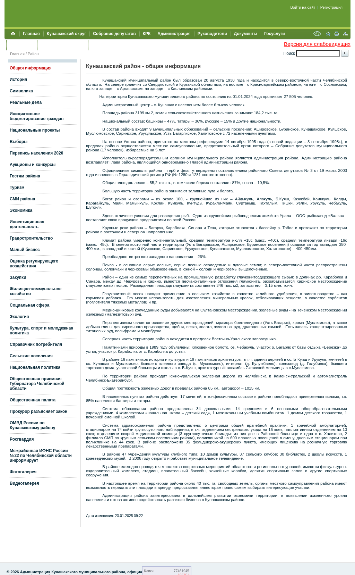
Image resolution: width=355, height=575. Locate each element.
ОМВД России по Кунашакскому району (32, 425)
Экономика (21, 210)
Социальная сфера (29, 305)
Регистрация (331, 7)
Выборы (18, 141)
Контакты (50, 44)
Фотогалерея (23, 471)
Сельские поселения (31, 355)
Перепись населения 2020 (36, 153)
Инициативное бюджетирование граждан (36, 116)
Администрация (173, 33)
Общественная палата (32, 400)
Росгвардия (22, 439)
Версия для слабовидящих (317, 44)
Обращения (22, 44)
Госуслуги (274, 33)
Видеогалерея (24, 483)
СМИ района (22, 199)
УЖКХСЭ (76, 44)
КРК (147, 33)
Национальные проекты (35, 130)
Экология (19, 316)
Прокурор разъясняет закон (38, 411)
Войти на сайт (303, 7)
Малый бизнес (25, 249)
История (18, 79)
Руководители (212, 33)
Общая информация (31, 68)
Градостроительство (31, 238)
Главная (31, 33)
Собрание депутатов (114, 33)
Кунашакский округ (66, 33)
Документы (245, 33)
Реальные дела (26, 102)
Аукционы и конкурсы (32, 164)
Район (33, 54)
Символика (21, 91)
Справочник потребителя (36, 344)
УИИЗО (99, 44)
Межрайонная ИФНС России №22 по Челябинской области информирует (41, 455)
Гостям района (25, 176)
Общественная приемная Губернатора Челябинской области (37, 383)
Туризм (17, 187)
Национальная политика (35, 367)
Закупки (18, 277)
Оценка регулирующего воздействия (34, 263)
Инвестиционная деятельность (27, 224)
